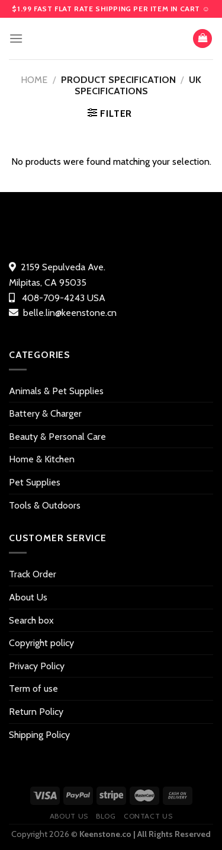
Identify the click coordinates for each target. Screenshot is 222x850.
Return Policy (36, 711)
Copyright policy (41, 642)
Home (34, 79)
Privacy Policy (37, 666)
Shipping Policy (39, 734)
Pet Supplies (34, 482)
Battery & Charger (45, 413)
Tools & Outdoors (45, 505)
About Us (28, 597)
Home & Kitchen (42, 459)
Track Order (32, 574)
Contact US (148, 815)
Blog (105, 815)
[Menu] (16, 38)
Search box (31, 620)
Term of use (33, 688)
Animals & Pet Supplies (56, 391)
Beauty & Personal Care (57, 436)
